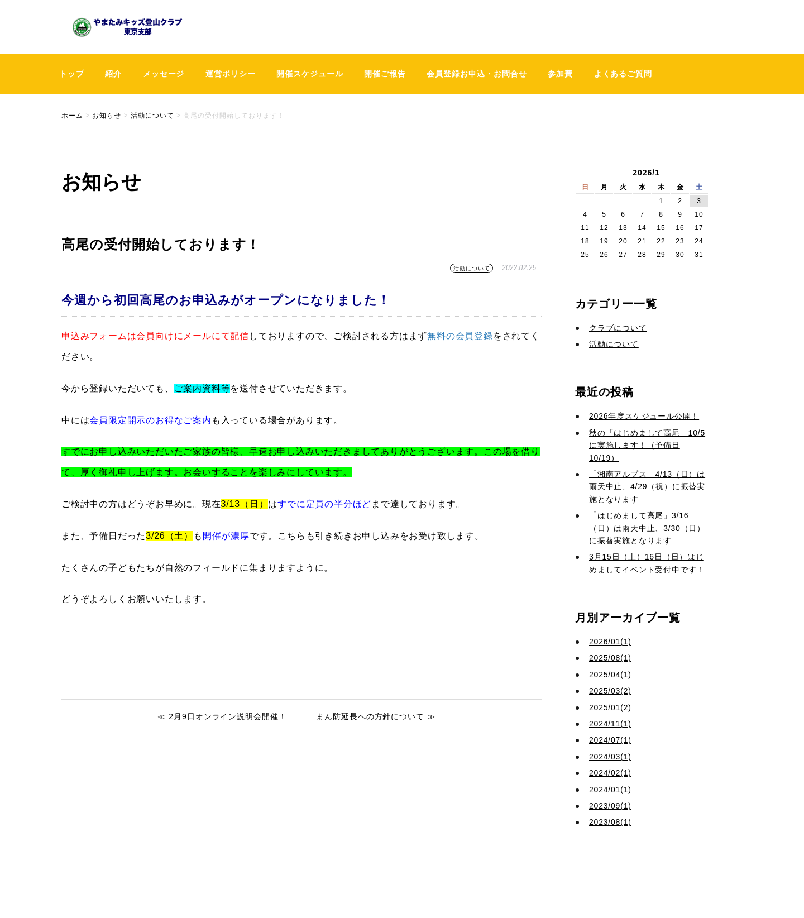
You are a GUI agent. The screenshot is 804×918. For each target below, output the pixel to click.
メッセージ (164, 73)
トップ (71, 73)
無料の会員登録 (460, 336)
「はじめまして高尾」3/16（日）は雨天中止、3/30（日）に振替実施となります (647, 528)
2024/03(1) (610, 756)
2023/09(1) (610, 805)
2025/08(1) (610, 657)
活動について (471, 268)
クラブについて (618, 327)
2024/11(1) (610, 723)
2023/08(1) (610, 821)
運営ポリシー (230, 73)
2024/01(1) (610, 789)
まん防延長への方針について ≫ (376, 716)
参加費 (560, 73)
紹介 (113, 73)
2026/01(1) (610, 641)
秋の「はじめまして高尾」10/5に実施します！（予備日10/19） (647, 445)
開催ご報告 (385, 73)
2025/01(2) (610, 707)
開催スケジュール (309, 73)
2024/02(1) (610, 772)
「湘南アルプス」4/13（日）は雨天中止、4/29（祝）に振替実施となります (647, 487)
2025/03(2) (610, 690)
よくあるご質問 (623, 73)
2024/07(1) (610, 739)
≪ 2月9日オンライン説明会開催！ (222, 716)
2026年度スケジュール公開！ (644, 416)
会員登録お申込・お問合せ (477, 73)
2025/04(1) (610, 674)
